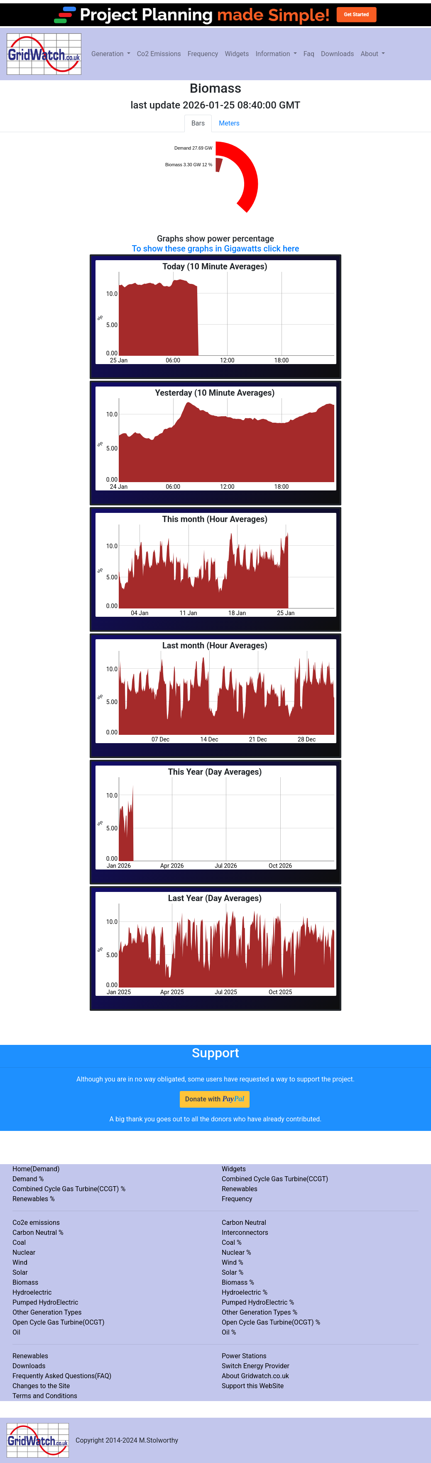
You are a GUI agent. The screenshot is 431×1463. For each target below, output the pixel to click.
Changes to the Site (41, 1386)
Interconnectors (245, 1232)
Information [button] (273, 54)
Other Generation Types (46, 1312)
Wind (19, 1262)
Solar (20, 1272)
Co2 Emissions (159, 54)
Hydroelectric (31, 1292)
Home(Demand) (36, 1169)
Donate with (214, 1099)
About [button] (370, 54)
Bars (198, 123)
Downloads (337, 54)
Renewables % (33, 1199)
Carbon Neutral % (38, 1232)
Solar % (232, 1272)
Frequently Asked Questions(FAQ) (61, 1376)
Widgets (237, 54)
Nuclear (23, 1252)
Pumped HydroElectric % (258, 1302)
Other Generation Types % (259, 1312)
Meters (229, 123)
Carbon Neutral (244, 1223)
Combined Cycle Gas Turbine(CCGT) (275, 1179)
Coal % (232, 1242)
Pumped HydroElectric (45, 1302)
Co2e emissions (36, 1223)
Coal (19, 1242)
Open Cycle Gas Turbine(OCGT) (58, 1322)
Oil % (229, 1332)
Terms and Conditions (44, 1396)
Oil (16, 1332)
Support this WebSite (253, 1386)
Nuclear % (236, 1252)
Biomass (25, 1282)
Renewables (239, 1189)
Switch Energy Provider (255, 1366)
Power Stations (244, 1356)
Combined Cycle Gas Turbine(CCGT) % (68, 1189)
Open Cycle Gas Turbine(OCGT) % (271, 1322)
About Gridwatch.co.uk (255, 1376)
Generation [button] (108, 54)
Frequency (203, 54)
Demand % (28, 1179)
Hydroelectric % (244, 1292)
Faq (309, 54)
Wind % (232, 1262)
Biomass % (238, 1282)
